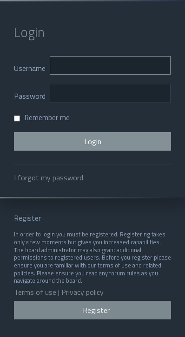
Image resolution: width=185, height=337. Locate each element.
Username (30, 68)
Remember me (42, 117)
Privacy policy (82, 292)
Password (30, 96)
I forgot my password (48, 177)
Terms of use (35, 292)
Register (96, 310)
